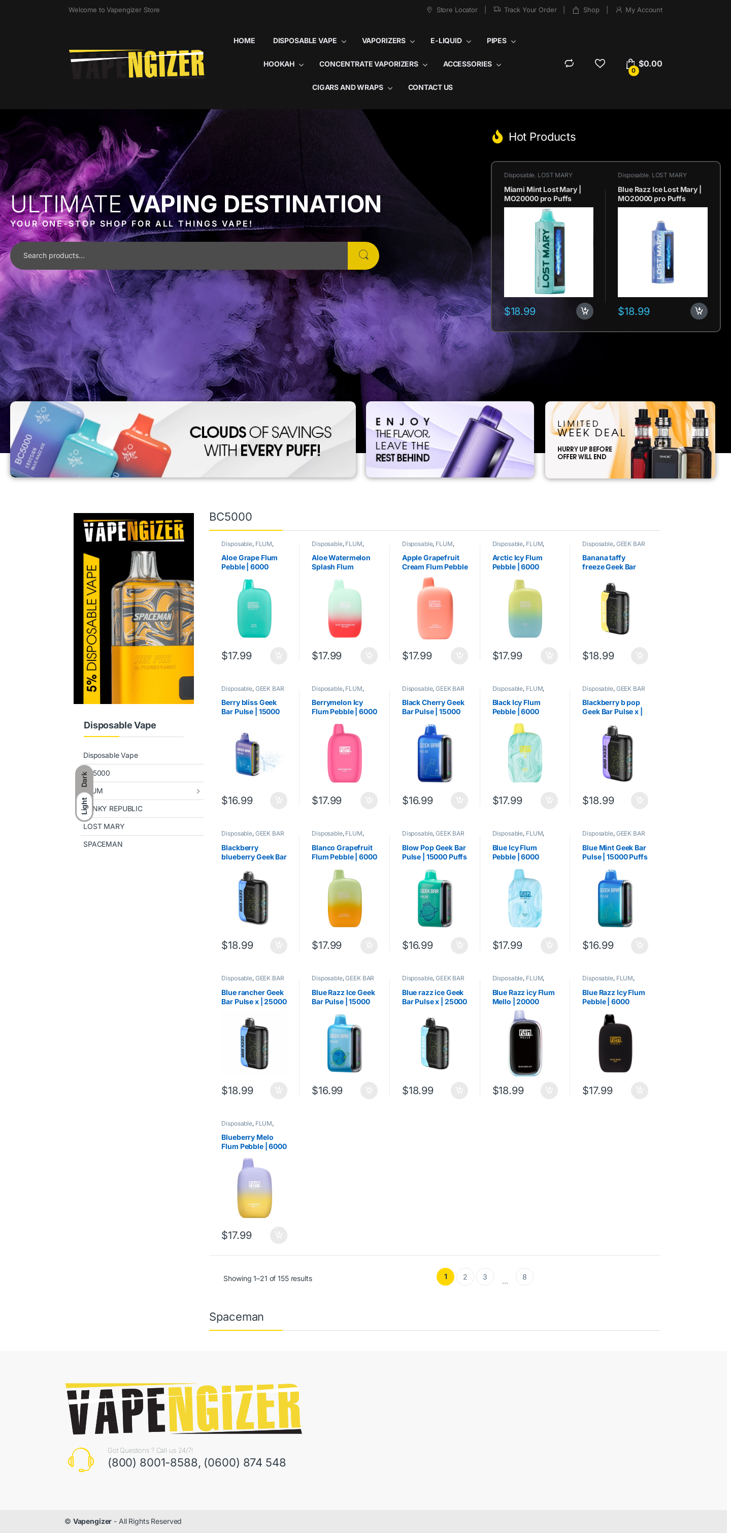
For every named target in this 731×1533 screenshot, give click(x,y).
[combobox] (179, 256)
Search (363, 256)
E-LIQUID (446, 40)
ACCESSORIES (467, 63)
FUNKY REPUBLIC (113, 808)
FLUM (93, 790)
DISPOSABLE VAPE (305, 40)
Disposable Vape (110, 755)
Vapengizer (92, 1521)
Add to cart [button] (584, 311)
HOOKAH (278, 63)
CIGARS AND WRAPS (347, 87)
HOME (244, 40)
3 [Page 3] (485, 1276)
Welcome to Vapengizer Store (114, 10)
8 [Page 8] (524, 1276)
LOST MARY (555, 175)
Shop (585, 10)
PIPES (497, 40)
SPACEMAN (103, 844)
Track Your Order (525, 10)
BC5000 (96, 773)
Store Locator (451, 10)
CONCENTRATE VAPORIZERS (368, 63)
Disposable (519, 175)
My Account (638, 10)
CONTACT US (430, 87)
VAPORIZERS (384, 40)
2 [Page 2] (465, 1276)
